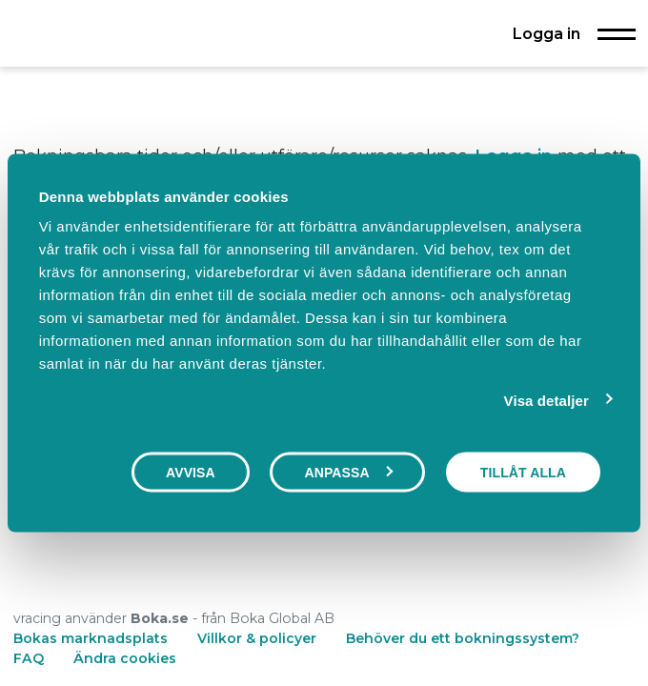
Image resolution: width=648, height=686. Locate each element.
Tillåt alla (523, 471)
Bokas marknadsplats (90, 638)
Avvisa (190, 471)
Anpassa (348, 471)
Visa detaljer (546, 400)
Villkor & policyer (256, 638)
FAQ (30, 658)
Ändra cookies (124, 658)
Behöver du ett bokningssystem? (462, 638)
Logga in (546, 33)
